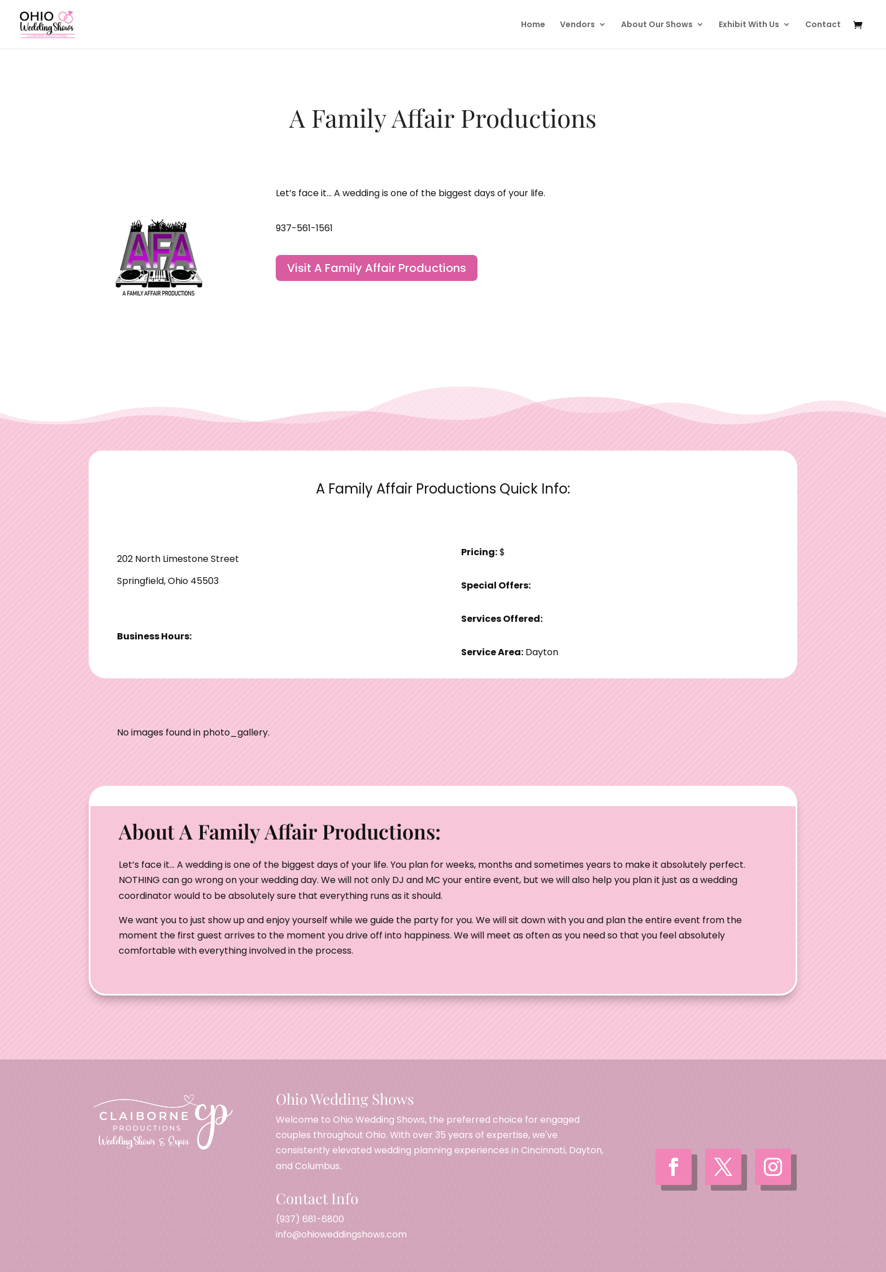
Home (533, 25)
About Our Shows (657, 25)
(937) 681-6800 (310, 1219)
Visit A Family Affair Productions (376, 268)
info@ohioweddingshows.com (341, 1234)
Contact (823, 25)
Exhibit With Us (749, 25)
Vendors (577, 25)
